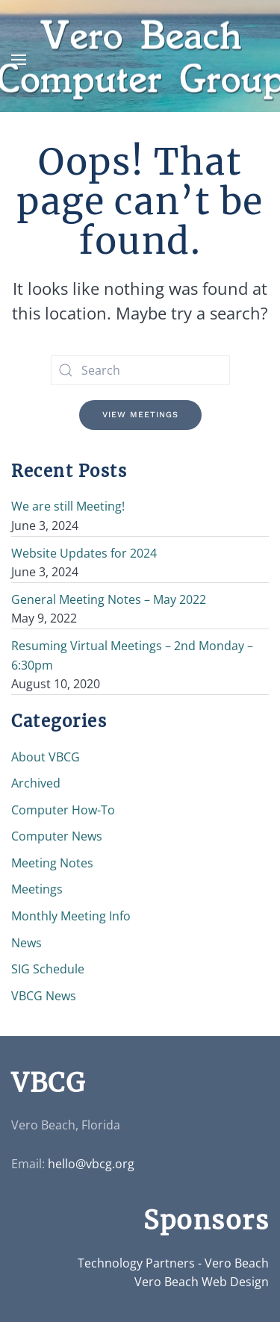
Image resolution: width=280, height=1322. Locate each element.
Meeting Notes (52, 863)
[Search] (140, 370)
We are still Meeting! (68, 506)
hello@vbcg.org (91, 1164)
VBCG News (43, 996)
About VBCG (45, 757)
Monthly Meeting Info (71, 916)
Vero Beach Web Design (201, 1281)
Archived (35, 783)
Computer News (56, 836)
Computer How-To (63, 810)
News (26, 943)
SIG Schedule (47, 969)
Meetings (37, 889)
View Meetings (140, 415)
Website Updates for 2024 (84, 553)
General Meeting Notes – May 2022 (108, 599)
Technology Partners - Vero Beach (173, 1263)
